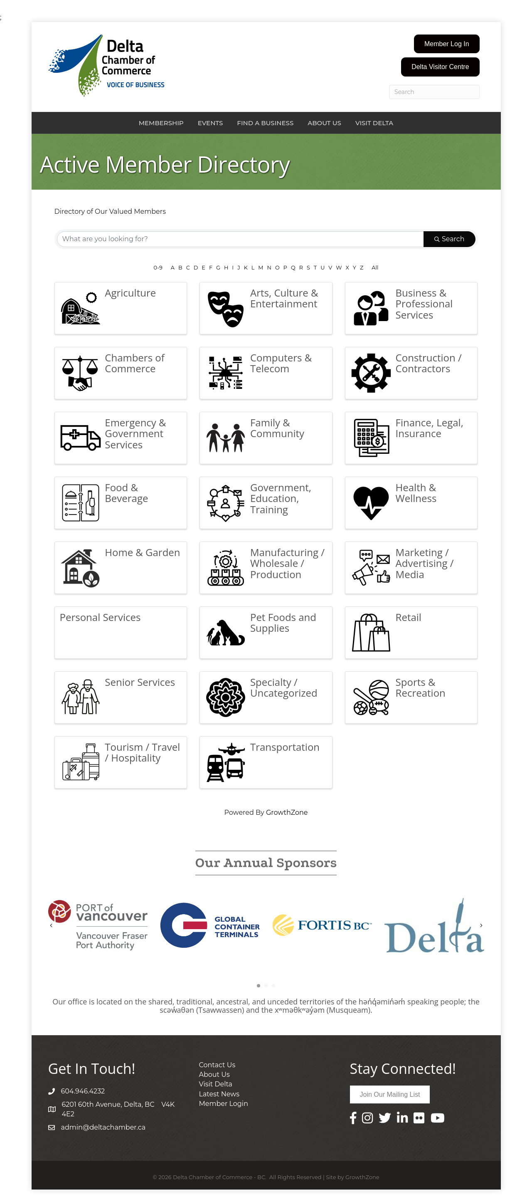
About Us (324, 123)
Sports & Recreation (421, 687)
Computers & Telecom (281, 363)
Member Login (223, 1104)
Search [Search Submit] (449, 239)
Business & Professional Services (424, 304)
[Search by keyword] (240, 239)
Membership (161, 123)
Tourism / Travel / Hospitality (142, 752)
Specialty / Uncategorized (284, 687)
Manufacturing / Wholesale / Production (287, 563)
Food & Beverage (126, 492)
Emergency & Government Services (135, 433)
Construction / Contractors (429, 363)
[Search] (434, 92)
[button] (447, 44)
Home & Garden (142, 552)
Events (210, 123)
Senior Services (140, 682)
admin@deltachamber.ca (103, 1127)
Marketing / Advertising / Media (425, 563)
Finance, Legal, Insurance (429, 428)
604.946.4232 (83, 1091)
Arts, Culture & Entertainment (284, 298)
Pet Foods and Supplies (283, 622)
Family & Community (277, 428)
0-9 (158, 268)
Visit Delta (374, 123)
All (375, 268)
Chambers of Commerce (135, 363)
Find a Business (265, 123)
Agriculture (130, 292)
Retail (408, 617)
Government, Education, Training (280, 498)
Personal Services (100, 617)
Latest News (219, 1094)
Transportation (285, 747)
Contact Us (217, 1065)
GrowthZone (287, 812)
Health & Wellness (416, 492)
